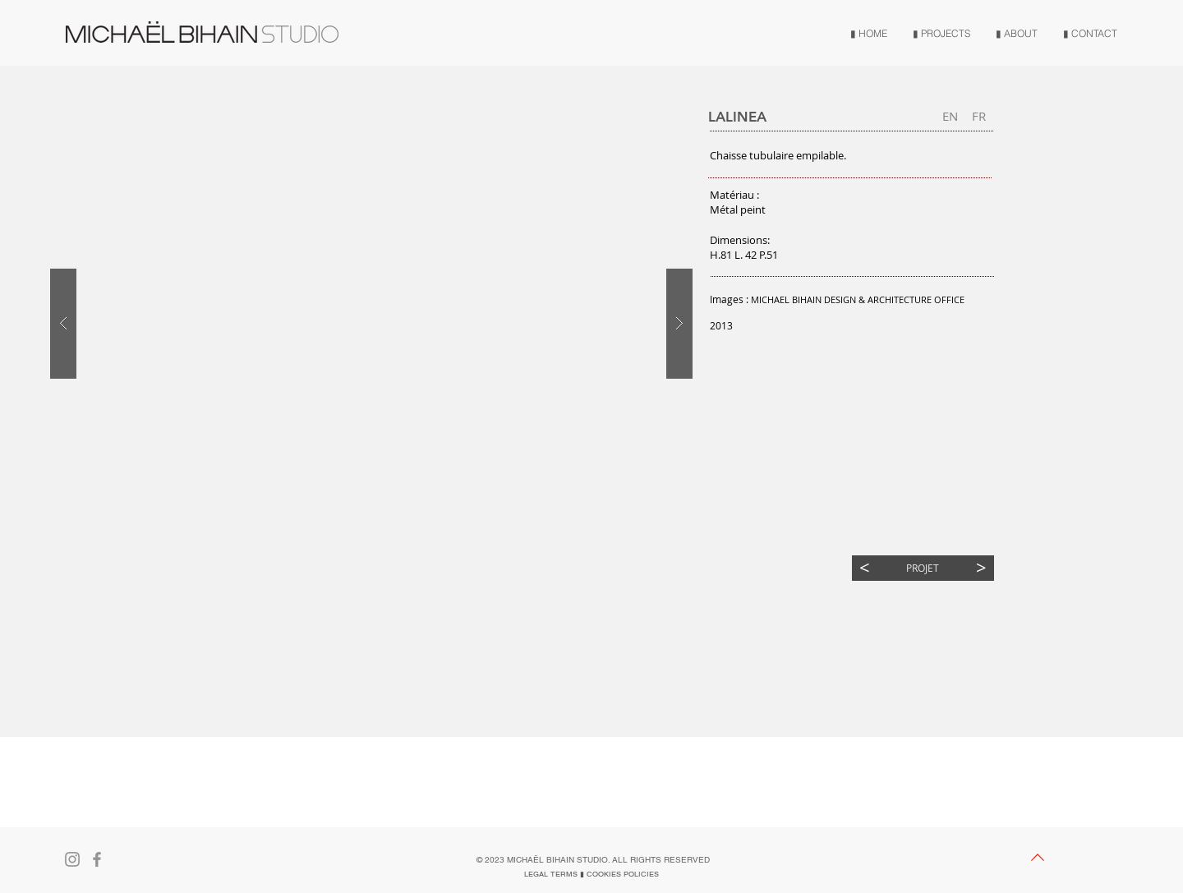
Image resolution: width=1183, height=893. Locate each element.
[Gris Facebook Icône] (97, 859)
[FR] (978, 116)
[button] (101, 593)
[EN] (950, 116)
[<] (864, 568)
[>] (981, 568)
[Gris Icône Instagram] (72, 859)
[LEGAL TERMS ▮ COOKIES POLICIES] (591, 874)
